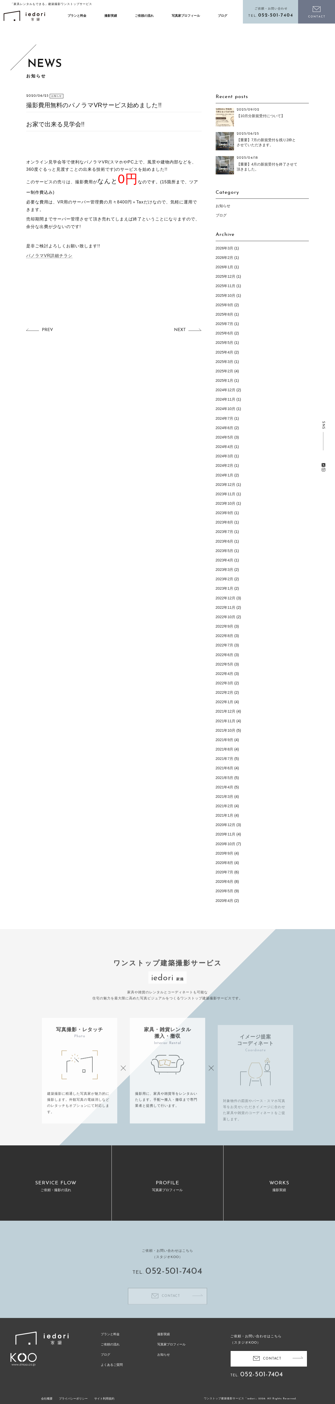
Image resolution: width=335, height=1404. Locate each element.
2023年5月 (224, 551)
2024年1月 (224, 475)
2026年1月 (224, 267)
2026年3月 (224, 248)
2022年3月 (224, 683)
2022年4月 (224, 674)
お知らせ (223, 206)
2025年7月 (224, 324)
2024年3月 (224, 456)
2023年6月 (224, 541)
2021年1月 (224, 815)
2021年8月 (224, 749)
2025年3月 (224, 362)
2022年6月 (224, 655)
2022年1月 (224, 702)
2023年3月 (224, 569)
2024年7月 (224, 418)
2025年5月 (224, 342)
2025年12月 (226, 276)
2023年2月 (224, 579)
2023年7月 (224, 532)
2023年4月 (224, 560)
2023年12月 (226, 484)
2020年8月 (224, 863)
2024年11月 (226, 399)
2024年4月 (224, 447)
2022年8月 (224, 636)
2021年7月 (224, 759)
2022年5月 (224, 664)
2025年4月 (224, 352)
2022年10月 (226, 617)
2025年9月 (224, 305)
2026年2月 (224, 257)
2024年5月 (224, 437)
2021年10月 (226, 730)
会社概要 (47, 1398)
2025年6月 (224, 333)
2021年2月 (224, 806)
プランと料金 (77, 16)
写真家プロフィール (186, 16)
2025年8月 (224, 314)
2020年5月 (224, 891)
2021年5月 (224, 778)
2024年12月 (226, 390)
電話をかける (270, 12)
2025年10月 (226, 295)
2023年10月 (226, 503)
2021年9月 (224, 740)
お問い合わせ (316, 12)
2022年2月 (224, 692)
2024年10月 (226, 409)
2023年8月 (224, 522)
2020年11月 (226, 834)
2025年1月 (224, 380)
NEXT (180, 330)
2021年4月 (224, 787)
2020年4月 (224, 901)
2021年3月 (224, 796)
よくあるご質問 (112, 1365)
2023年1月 (224, 588)
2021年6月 (224, 768)
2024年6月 (224, 428)
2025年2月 (224, 371)
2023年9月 (224, 513)
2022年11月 (226, 607)
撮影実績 (110, 16)
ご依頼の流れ (144, 16)
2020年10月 (226, 844)
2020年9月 (224, 853)
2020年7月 (224, 872)
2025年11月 (226, 286)
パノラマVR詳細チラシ (49, 256)
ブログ (222, 16)
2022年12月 (226, 598)
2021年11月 (226, 721)
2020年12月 (226, 825)
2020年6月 (224, 881)
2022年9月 (224, 626)
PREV (47, 330)
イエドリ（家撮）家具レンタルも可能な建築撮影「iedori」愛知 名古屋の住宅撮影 (24, 16)
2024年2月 (224, 465)
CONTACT (272, 1358)
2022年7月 (224, 645)
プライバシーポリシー (73, 1398)
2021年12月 (226, 711)
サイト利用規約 (104, 1398)
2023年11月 (226, 494)
